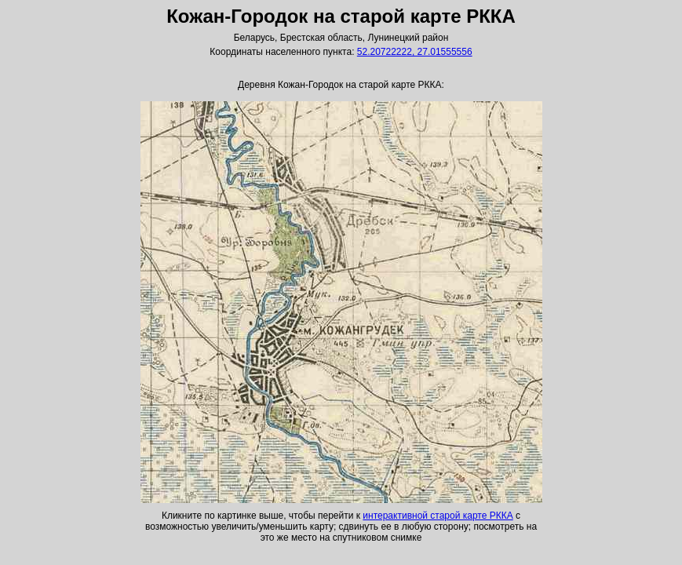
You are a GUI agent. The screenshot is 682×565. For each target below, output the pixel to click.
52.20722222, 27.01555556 (414, 51)
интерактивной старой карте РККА (437, 515)
